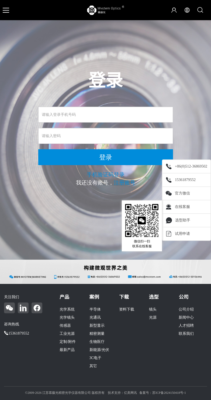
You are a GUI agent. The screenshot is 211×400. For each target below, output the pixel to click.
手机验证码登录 (105, 175)
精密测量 (97, 334)
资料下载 (126, 309)
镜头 (153, 309)
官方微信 (178, 193)
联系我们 (186, 334)
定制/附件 (68, 342)
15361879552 (181, 179)
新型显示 (97, 326)
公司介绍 (186, 309)
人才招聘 (186, 326)
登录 (105, 157)
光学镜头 (67, 317)
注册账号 (124, 183)
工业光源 (67, 334)
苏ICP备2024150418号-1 (169, 393)
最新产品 (67, 350)
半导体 (95, 309)
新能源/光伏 (99, 350)
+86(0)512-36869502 (186, 166)
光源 (153, 317)
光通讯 (95, 317)
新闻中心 (186, 317)
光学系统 (67, 309)
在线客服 (178, 206)
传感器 (65, 326)
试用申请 (178, 233)
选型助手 (178, 220)
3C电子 (95, 358)
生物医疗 (97, 342)
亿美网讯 (130, 393)
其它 (93, 366)
